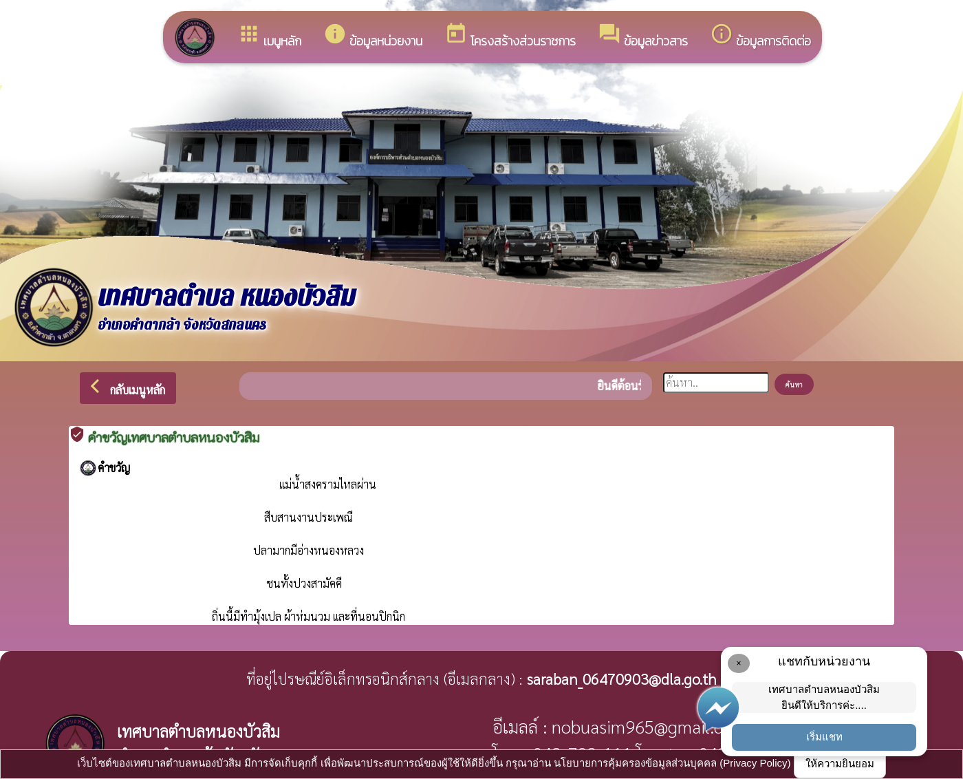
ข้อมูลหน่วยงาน (372, 36)
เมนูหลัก (269, 36)
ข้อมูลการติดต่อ (760, 36)
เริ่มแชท (824, 737)
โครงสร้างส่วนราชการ (510, 36)
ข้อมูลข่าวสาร (643, 36)
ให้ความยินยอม (839, 763)
